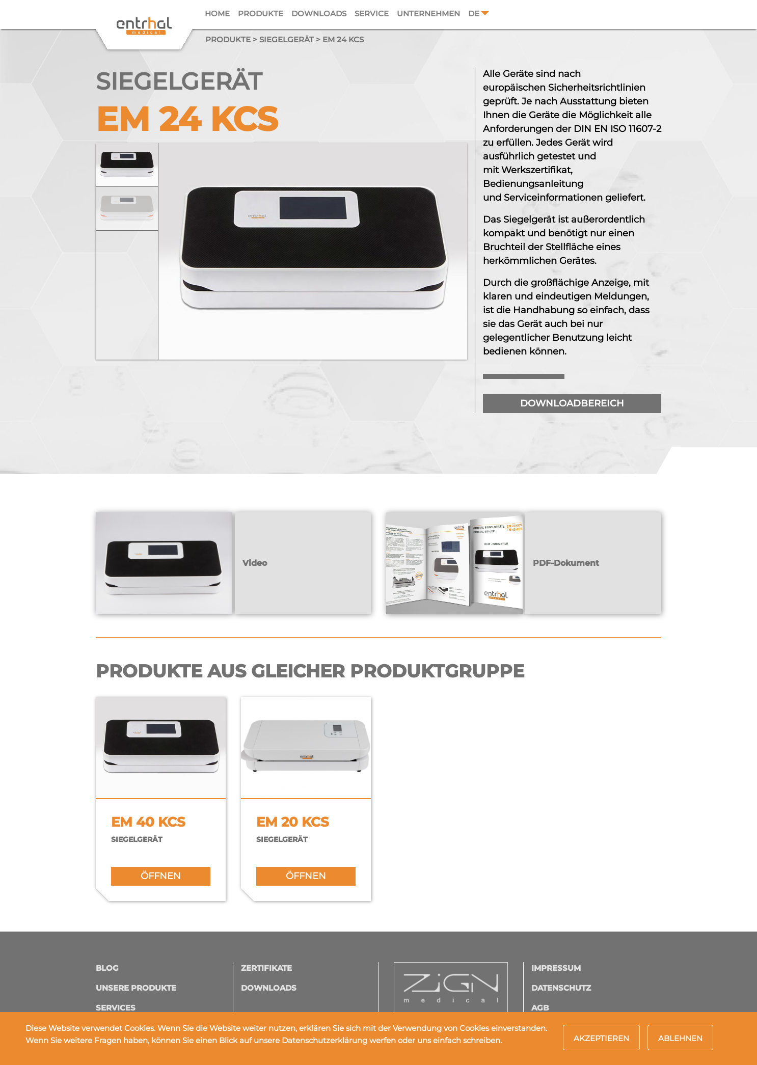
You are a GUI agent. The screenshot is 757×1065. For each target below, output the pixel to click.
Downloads (318, 13)
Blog (107, 968)
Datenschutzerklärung (324, 1040)
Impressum (556, 968)
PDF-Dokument (566, 563)
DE (473, 13)
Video (254, 563)
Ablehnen (680, 1038)
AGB (540, 1008)
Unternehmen (428, 13)
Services (116, 1008)
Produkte (260, 13)
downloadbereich (572, 403)
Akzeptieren (601, 1038)
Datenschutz (561, 988)
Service (372, 13)
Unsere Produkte (136, 988)
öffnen (161, 876)
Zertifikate (266, 968)
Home (217, 13)
